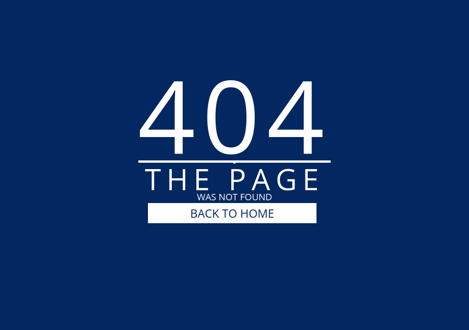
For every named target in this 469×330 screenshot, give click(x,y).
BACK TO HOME (232, 213)
